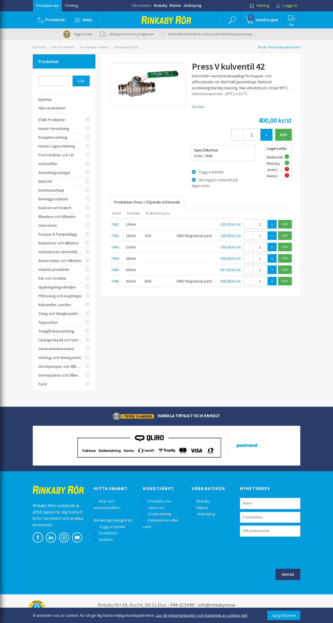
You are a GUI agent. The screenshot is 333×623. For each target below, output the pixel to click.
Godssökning (159, 513)
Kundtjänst (108, 532)
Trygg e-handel (112, 526)
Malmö (175, 5)
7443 (115, 247)
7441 (115, 224)
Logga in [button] (286, 5)
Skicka (288, 574)
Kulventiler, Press (126, 47)
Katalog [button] (260, 5)
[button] (83, 19)
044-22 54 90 (182, 605)
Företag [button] (71, 5)
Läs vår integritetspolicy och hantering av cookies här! (202, 615)
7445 (115, 269)
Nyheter (106, 539)
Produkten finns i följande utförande (147, 202)
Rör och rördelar (63, 47)
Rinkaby (160, 5)
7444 (115, 258)
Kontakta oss (159, 501)
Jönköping (192, 5)
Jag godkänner (284, 615)
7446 (115, 281)
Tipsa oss (156, 507)
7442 (115, 235)
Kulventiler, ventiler (94, 47)
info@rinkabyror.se (216, 605)
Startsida (39, 47)
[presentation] (283, 552)
